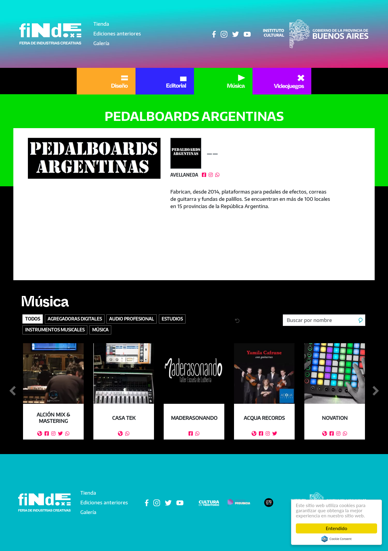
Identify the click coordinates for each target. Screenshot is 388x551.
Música (45, 304)
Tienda (101, 24)
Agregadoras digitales (75, 318)
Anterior (12, 391)
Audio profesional (131, 318)
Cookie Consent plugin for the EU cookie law (336, 539)
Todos (32, 318)
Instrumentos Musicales (55, 329)
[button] (94, 158)
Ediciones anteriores (117, 34)
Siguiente (375, 391)
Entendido (336, 528)
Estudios (172, 318)
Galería (101, 43)
